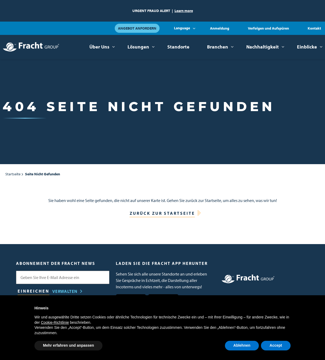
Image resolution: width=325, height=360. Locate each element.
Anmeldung (219, 28)
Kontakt (314, 28)
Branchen (217, 47)
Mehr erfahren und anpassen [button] (68, 345)
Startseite (13, 174)
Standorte (178, 47)
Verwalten (64, 291)
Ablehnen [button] (242, 345)
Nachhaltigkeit (262, 47)
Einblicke (307, 47)
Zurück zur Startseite (162, 213)
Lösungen (138, 47)
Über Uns (99, 47)
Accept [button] (275, 345)
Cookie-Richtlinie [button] (55, 322)
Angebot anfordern (137, 28)
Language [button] (182, 28)
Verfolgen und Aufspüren (268, 28)
